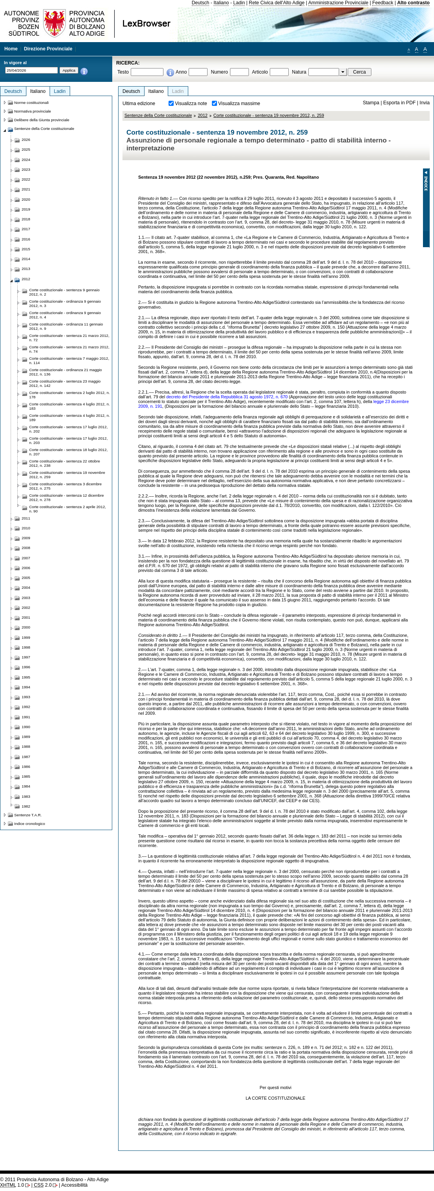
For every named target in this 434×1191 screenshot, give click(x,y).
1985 (26, 776)
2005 (26, 577)
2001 (26, 617)
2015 (26, 249)
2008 (26, 548)
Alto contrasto (413, 3)
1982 (26, 806)
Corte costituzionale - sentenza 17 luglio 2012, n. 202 (68, 429)
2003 (26, 598)
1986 (26, 766)
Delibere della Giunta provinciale (41, 120)
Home (11, 49)
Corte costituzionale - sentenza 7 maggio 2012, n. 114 (69, 360)
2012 (202, 115)
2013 (26, 268)
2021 (26, 189)
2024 (26, 159)
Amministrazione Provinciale (338, 3)
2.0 (43, 1185)
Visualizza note (191, 103)
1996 (26, 667)
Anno (181, 72)
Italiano (221, 3)
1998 (26, 647)
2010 (26, 528)
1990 (26, 727)
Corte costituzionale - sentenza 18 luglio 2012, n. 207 (68, 452)
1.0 (12, 1185)
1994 (26, 687)
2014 (26, 259)
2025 (26, 149)
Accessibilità (74, 1185)
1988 (26, 746)
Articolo (260, 72)
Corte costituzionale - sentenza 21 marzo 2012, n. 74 (69, 349)
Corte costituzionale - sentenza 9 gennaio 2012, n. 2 (64, 292)
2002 (26, 607)
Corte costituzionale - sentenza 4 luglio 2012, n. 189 (69, 417)
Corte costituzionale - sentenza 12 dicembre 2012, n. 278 (66, 497)
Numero (219, 72)
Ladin (239, 3)
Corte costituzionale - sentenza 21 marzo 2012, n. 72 (69, 337)
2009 (26, 538)
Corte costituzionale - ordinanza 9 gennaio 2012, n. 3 (65, 303)
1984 (26, 786)
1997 (26, 657)
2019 (26, 209)
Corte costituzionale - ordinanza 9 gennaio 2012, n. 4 (65, 315)
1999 (26, 637)
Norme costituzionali (31, 102)
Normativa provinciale (32, 111)
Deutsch (201, 3)
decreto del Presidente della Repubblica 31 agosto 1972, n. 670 (226, 396)
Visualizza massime (239, 103)
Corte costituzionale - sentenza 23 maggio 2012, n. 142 (65, 383)
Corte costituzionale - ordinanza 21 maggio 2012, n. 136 (65, 372)
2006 (26, 568)
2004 (26, 587)
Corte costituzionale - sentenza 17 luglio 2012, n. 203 (68, 440)
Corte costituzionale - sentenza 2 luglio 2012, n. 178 (69, 394)
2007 (26, 558)
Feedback (382, 3)
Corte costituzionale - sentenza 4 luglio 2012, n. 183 (69, 406)
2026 (26, 139)
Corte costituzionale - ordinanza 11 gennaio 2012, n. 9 (66, 326)
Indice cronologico (29, 823)
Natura (299, 72)
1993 (26, 697)
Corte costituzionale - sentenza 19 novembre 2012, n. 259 (268, 115)
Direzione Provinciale (48, 49)
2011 (26, 518)
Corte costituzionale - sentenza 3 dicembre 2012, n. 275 (65, 486)
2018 (26, 219)
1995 (26, 677)
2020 (26, 199)
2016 (26, 239)
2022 (26, 179)
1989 (26, 736)
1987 (26, 757)
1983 (26, 796)
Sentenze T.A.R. (28, 815)
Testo (123, 72)
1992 (26, 707)
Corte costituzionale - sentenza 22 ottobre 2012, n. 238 (64, 463)
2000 (26, 627)
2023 (26, 169)
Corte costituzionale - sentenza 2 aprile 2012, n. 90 (67, 509)
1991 (26, 717)
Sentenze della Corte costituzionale (158, 115)
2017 (26, 229)
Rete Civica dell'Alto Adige (277, 3)
